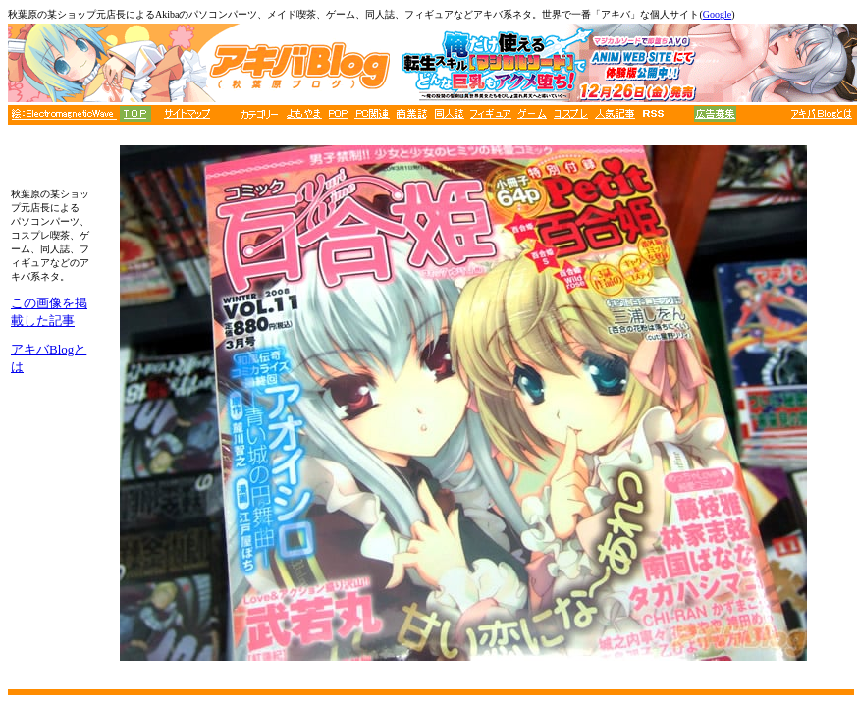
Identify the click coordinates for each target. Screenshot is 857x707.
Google (717, 14)
